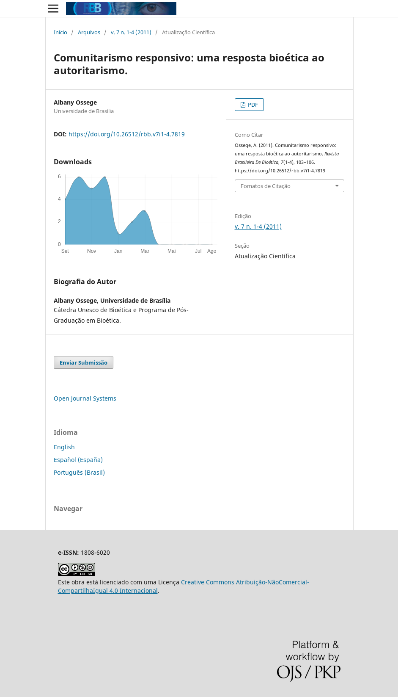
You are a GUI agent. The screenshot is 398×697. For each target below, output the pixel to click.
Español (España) (78, 460)
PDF (252, 104)
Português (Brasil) (79, 472)
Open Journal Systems (85, 398)
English (64, 447)
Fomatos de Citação (266, 186)
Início (60, 32)
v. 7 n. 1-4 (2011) (131, 32)
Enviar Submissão (83, 362)
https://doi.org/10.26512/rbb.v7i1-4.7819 (127, 134)
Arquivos (89, 32)
